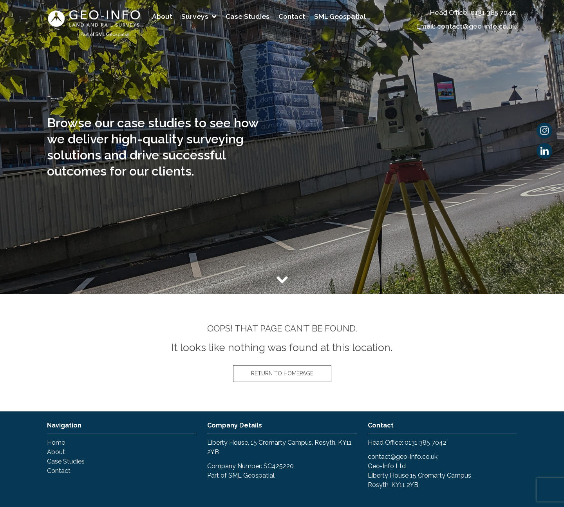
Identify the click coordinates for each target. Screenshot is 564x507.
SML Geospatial (340, 16)
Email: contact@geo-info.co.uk (466, 26)
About (162, 16)
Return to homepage (282, 373)
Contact (291, 16)
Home (56, 442)
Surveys (194, 16)
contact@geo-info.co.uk (402, 456)
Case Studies (247, 16)
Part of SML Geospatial (241, 475)
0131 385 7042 (493, 12)
